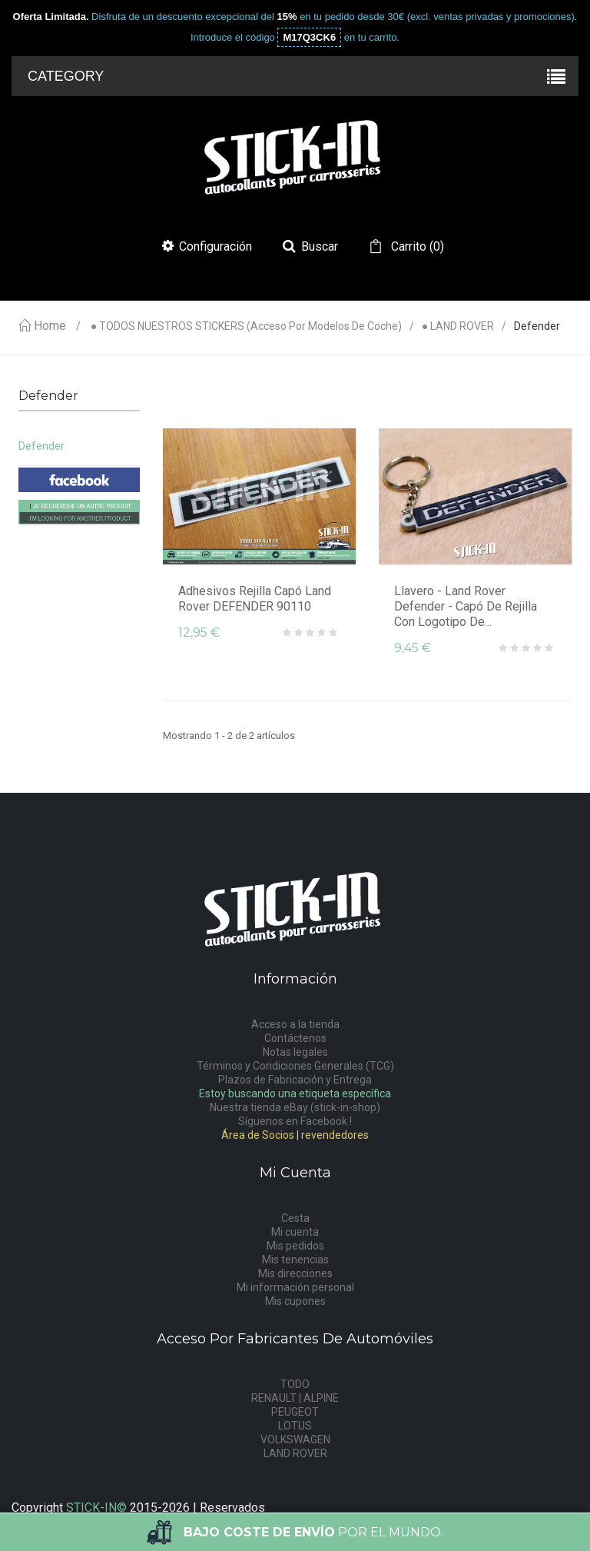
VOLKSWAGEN (295, 1439)
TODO (295, 1384)
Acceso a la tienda (295, 1024)
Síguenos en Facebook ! (295, 1121)
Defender (41, 446)
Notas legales (295, 1052)
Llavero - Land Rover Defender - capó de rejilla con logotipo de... (465, 606)
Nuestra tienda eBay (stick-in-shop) (295, 1107)
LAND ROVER (295, 1453)
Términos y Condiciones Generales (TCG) (295, 1066)
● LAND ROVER (458, 326)
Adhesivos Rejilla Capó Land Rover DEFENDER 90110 (254, 599)
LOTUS (295, 1426)
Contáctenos (295, 1038)
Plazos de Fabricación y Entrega (295, 1079)
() (416, 246)
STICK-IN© (96, 1507)
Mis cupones (295, 1301)
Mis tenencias (295, 1259)
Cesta (295, 1218)
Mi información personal (295, 1287)
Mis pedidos (295, 1246)
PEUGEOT (295, 1412)
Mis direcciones (295, 1273)
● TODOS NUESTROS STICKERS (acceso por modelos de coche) (246, 326)
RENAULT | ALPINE (295, 1398)
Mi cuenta (295, 1232)
